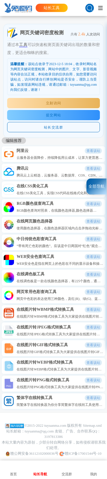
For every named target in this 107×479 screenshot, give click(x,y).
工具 (23, 44)
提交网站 (53, 115)
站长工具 (52, 8)
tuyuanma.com (55, 425)
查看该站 (93, 151)
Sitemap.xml (92, 425)
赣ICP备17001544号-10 (80, 453)
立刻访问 (53, 103)
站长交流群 (53, 127)
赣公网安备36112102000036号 (32, 453)
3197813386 (53, 436)
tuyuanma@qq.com (39, 431)
